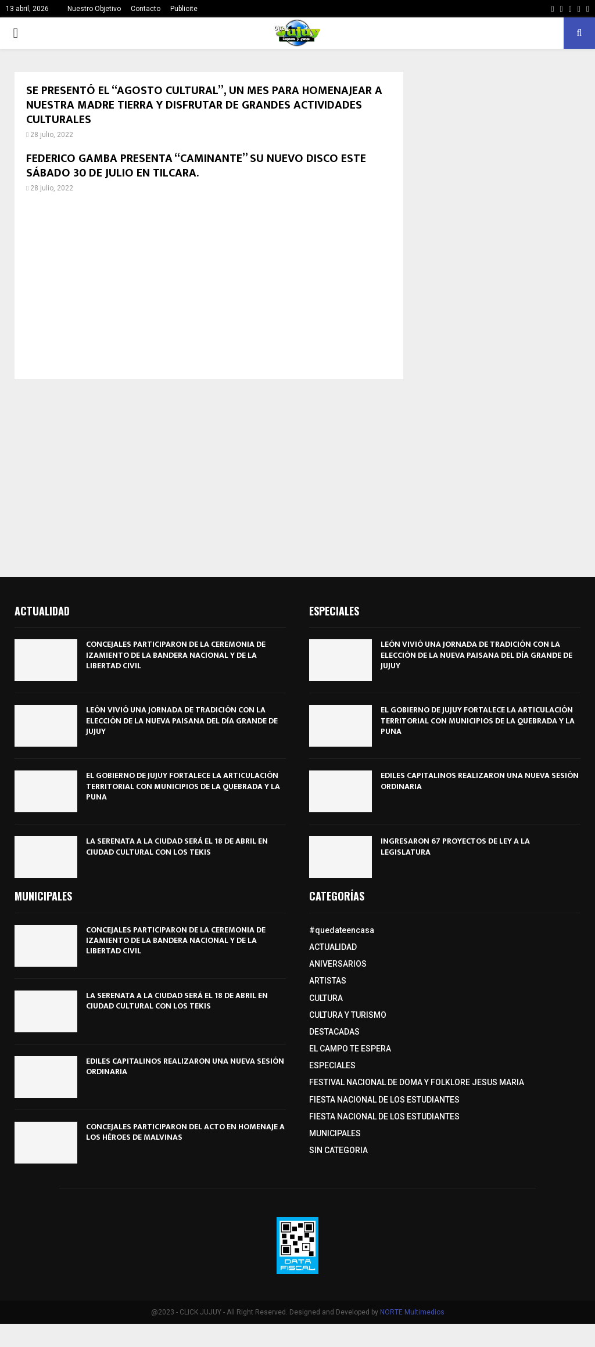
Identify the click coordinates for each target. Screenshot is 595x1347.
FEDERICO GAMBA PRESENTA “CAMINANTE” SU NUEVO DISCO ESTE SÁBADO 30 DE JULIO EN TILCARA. (196, 166)
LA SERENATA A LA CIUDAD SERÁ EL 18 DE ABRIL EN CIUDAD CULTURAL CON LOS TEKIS (177, 846)
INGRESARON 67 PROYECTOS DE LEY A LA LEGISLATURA (455, 846)
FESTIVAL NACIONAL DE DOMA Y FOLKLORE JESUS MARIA (416, 1082)
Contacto (145, 9)
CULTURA (326, 998)
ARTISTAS (327, 980)
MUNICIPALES (335, 1133)
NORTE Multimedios (412, 1312)
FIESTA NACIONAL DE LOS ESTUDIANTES (384, 1099)
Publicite (184, 9)
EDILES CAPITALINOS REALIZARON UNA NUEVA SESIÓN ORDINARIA (480, 781)
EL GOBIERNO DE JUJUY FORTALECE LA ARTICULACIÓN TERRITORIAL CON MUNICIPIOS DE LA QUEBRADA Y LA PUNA (183, 786)
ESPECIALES (332, 1065)
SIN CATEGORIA (338, 1150)
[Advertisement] (209, 286)
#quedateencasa (341, 930)
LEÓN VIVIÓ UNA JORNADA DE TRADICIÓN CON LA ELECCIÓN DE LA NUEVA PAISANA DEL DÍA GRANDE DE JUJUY (182, 720)
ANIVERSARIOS (338, 963)
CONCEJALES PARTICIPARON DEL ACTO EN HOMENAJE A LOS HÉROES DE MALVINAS (185, 1132)
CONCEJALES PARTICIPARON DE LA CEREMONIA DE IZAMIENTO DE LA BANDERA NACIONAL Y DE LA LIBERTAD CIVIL (176, 655)
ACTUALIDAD (333, 947)
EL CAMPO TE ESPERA (350, 1048)
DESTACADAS (334, 1031)
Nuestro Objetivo (94, 9)
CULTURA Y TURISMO (347, 1015)
